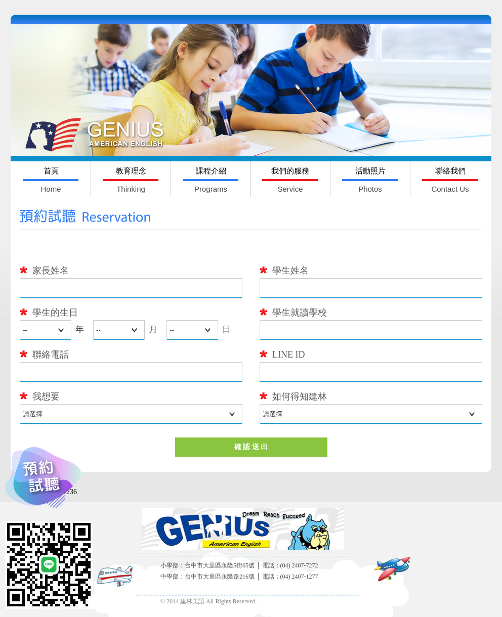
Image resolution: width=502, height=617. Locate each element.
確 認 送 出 (251, 447)
